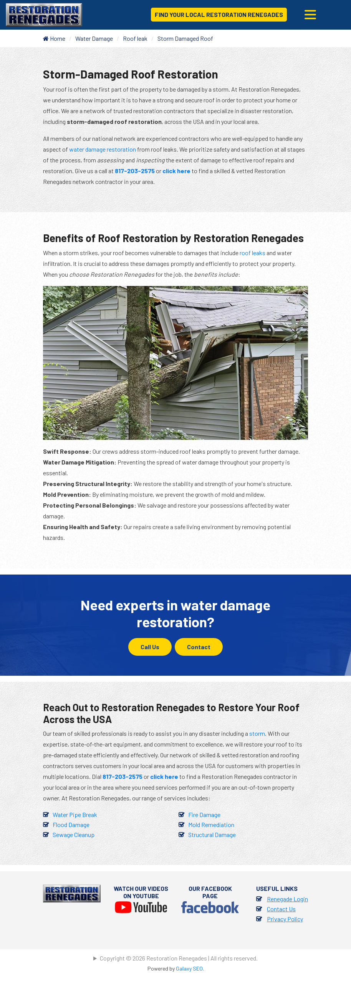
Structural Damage (212, 834)
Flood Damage (71, 824)
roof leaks (252, 252)
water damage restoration (102, 149)
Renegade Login (287, 898)
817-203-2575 (135, 170)
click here (176, 170)
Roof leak (135, 38)
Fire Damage (204, 814)
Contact (198, 646)
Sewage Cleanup (73, 834)
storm (257, 733)
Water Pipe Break (75, 814)
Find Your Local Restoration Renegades (219, 14)
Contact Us (281, 908)
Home (54, 38)
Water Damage (94, 38)
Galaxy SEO (189, 968)
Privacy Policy (285, 918)
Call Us (150, 646)
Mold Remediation (211, 824)
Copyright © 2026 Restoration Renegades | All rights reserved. (179, 958)
